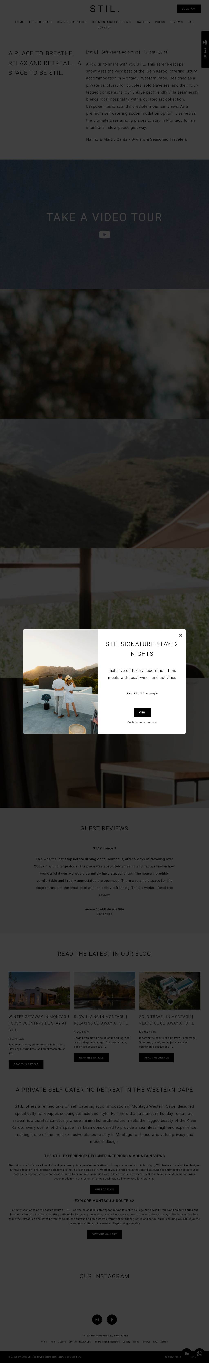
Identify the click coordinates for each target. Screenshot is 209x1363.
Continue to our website (142, 722)
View (142, 712)
